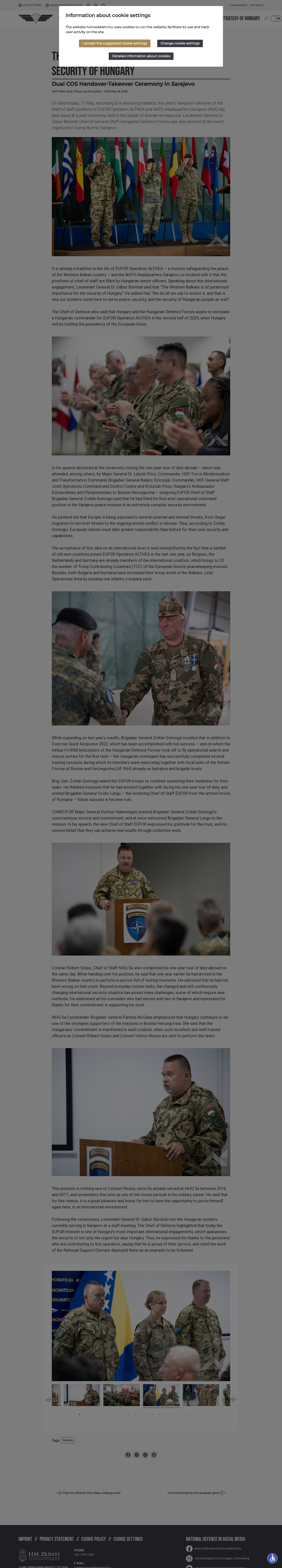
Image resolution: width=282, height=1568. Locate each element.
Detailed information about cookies (141, 56)
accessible (272, 1558)
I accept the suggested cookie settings (114, 43)
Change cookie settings (180, 43)
